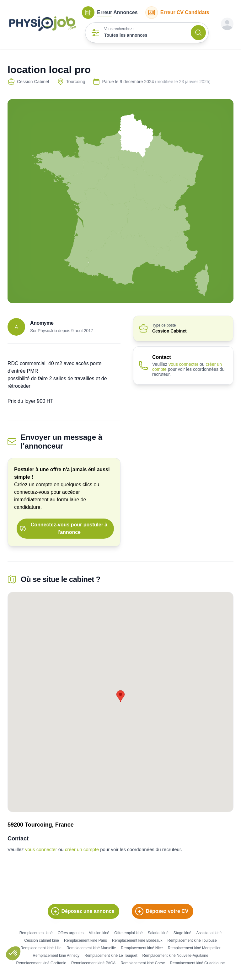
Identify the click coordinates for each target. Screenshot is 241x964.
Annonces (109, 12)
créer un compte (82, 849)
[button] (13, 953)
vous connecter (183, 364)
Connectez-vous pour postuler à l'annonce (63, 528)
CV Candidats (177, 12)
